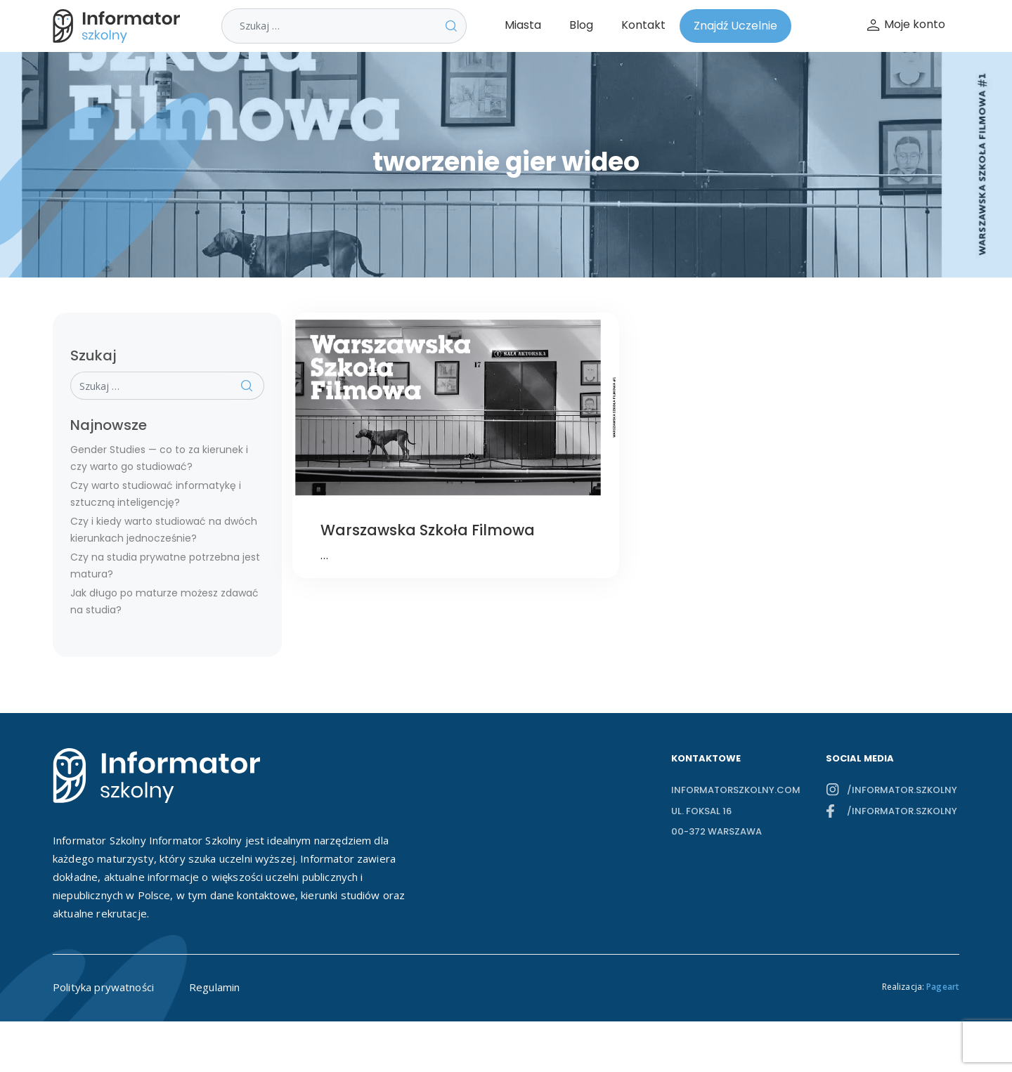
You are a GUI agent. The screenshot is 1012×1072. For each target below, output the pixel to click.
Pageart (942, 987)
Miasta (523, 25)
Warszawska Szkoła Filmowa (427, 530)
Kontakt (643, 25)
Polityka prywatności (103, 987)
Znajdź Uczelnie (735, 26)
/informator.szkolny (902, 790)
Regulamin (214, 987)
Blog (581, 25)
